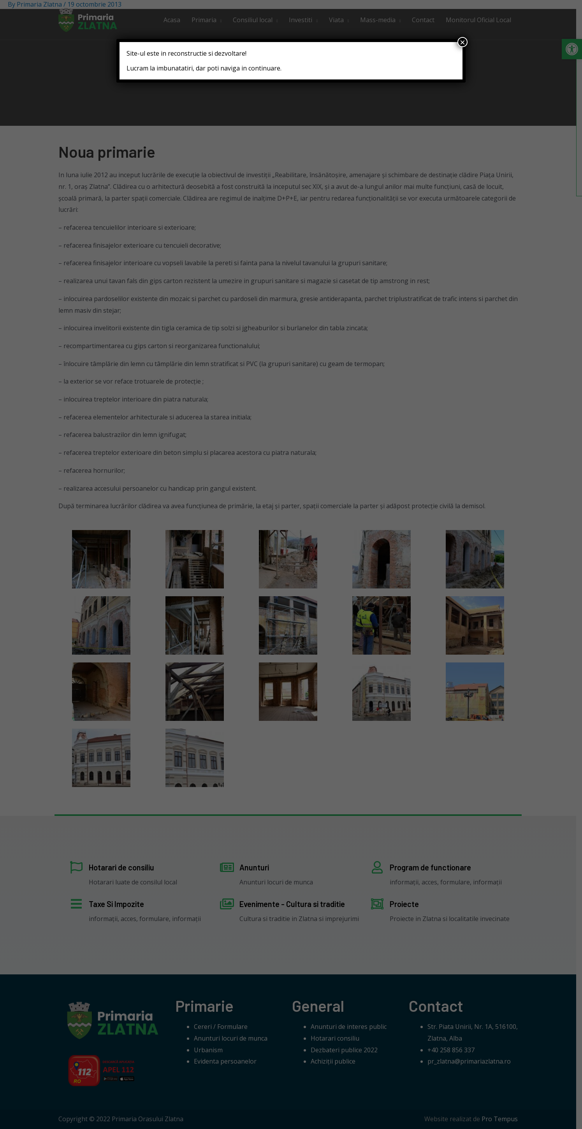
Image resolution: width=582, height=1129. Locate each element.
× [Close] (462, 42)
